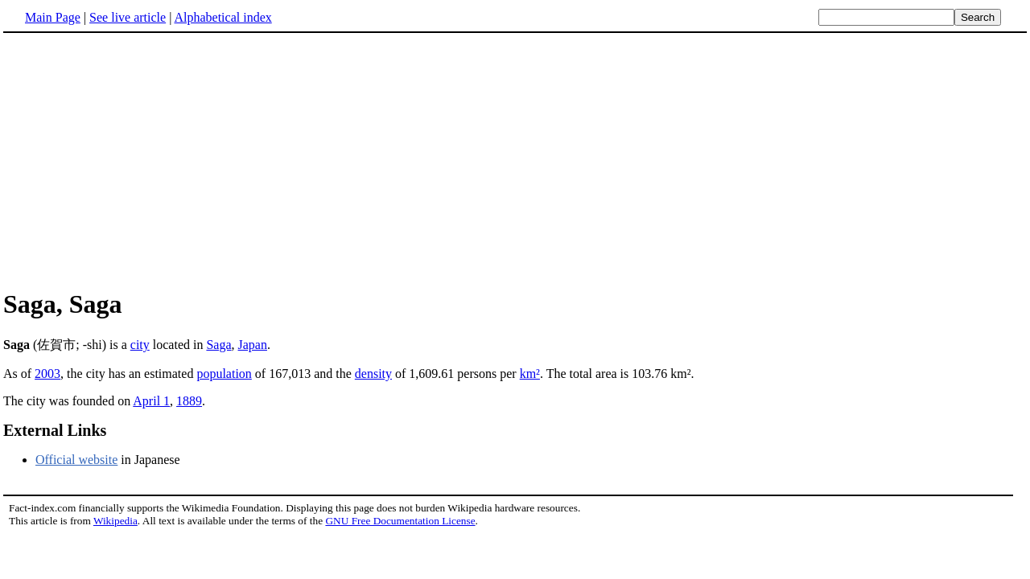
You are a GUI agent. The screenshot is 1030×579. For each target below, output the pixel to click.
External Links (54, 430)
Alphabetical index (222, 17)
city (140, 344)
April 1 (151, 401)
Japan (252, 344)
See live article (127, 17)
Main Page (52, 17)
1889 (189, 401)
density (373, 373)
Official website (76, 459)
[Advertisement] (138, 160)
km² (530, 373)
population (223, 373)
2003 (47, 373)
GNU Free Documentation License (400, 521)
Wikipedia (115, 521)
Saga (218, 344)
